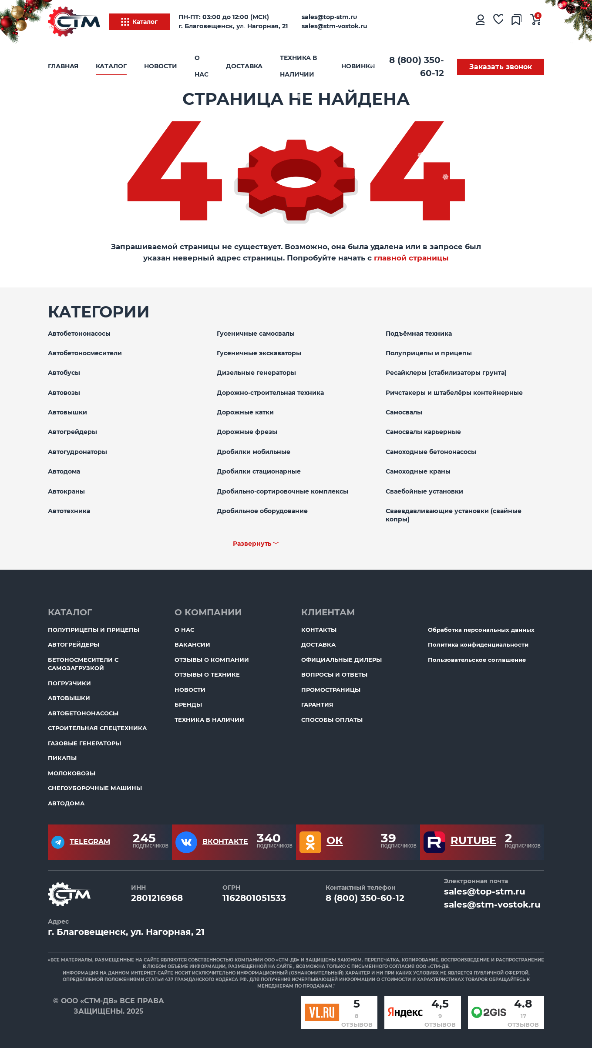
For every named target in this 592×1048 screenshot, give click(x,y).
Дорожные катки (245, 412)
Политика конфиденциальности (478, 644)
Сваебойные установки (424, 491)
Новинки (358, 66)
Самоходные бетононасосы (431, 452)
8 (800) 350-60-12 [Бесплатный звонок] (416, 66)
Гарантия (317, 704)
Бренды (188, 704)
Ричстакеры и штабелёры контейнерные (454, 393)
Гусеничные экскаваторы (259, 353)
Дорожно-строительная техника (270, 393)
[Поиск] (444, 22)
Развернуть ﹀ (256, 543)
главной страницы (411, 258)
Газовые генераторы (84, 743)
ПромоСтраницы (330, 689)
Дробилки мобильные (253, 452)
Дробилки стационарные (259, 471)
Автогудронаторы (77, 452)
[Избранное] (498, 22)
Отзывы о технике (207, 674)
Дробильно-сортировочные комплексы (282, 491)
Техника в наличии (298, 66)
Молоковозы (71, 773)
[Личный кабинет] (479, 22)
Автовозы (64, 393)
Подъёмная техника (419, 333)
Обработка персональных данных (481, 629)
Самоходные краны (418, 471)
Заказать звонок (500, 67)
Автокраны (66, 491)
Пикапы (62, 757)
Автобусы (64, 373)
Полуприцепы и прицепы (429, 353)
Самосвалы (404, 412)
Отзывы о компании (212, 659)
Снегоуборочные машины (95, 787)
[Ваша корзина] (535, 22)
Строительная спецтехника (97, 727)
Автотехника (69, 511)
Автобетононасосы (79, 333)
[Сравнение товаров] (516, 22)
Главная (63, 66)
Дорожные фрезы (247, 432)
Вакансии (192, 644)
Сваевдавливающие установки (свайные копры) (453, 515)
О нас (202, 66)
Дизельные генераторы (256, 373)
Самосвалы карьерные (423, 432)
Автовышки (67, 412)
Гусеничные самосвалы (256, 333)
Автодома (64, 471)
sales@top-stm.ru (329, 17)
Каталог (139, 22)
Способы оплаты (332, 719)
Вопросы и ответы (334, 674)
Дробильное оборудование (262, 511)
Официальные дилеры (341, 659)
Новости (160, 66)
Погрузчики (69, 683)
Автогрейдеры (72, 432)
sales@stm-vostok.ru (334, 26)
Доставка (244, 66)
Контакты (318, 629)
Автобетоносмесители (85, 353)
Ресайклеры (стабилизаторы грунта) (446, 373)
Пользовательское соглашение (477, 659)
